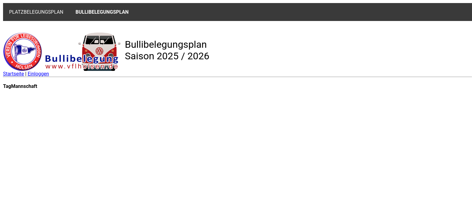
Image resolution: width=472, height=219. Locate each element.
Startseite (13, 74)
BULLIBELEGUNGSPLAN (102, 12)
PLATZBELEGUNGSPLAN (36, 12)
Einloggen (38, 74)
